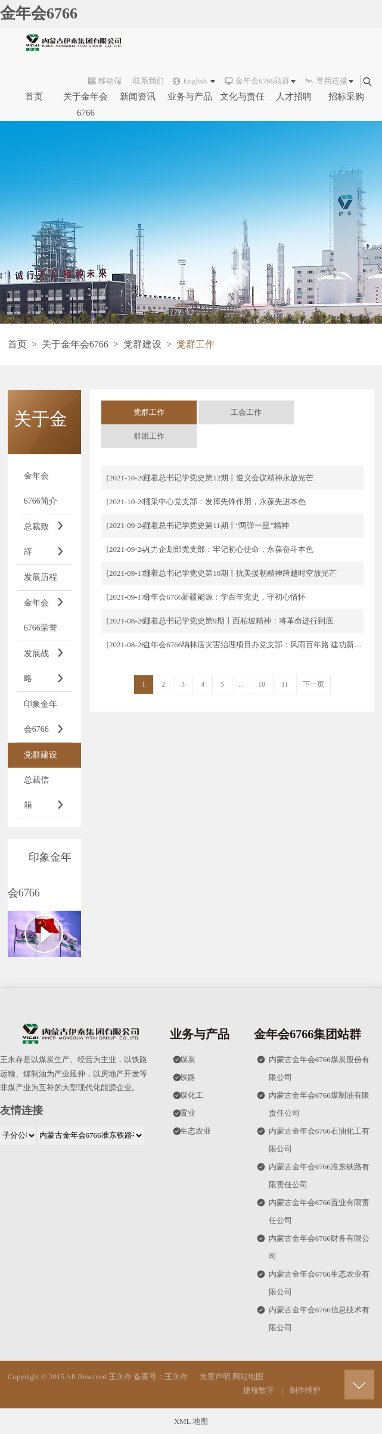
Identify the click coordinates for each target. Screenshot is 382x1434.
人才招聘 (294, 96)
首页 (34, 96)
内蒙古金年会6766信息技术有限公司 (313, 1316)
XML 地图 (191, 1421)
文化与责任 (242, 96)
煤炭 (184, 1060)
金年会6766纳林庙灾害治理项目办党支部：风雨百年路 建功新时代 (256, 644)
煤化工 (188, 1095)
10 (261, 684)
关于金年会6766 (85, 104)
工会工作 (246, 412)
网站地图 (247, 1376)
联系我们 (148, 80)
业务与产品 (189, 96)
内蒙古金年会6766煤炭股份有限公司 (313, 1066)
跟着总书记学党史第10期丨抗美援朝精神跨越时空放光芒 (240, 573)
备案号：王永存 (160, 1376)
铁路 (184, 1078)
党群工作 (148, 412)
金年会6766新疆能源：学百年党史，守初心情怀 (224, 596)
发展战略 (44, 670)
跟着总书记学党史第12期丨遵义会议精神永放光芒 (228, 477)
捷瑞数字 (258, 1390)
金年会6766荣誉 (44, 619)
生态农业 (192, 1131)
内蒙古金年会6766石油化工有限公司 (313, 1137)
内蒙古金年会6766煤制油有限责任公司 (313, 1102)
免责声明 (215, 1376)
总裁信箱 (44, 796)
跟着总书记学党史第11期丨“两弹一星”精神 (216, 525)
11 (284, 684)
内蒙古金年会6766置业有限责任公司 (313, 1209)
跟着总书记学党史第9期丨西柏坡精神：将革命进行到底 (238, 620)
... (241, 684)
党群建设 (142, 344)
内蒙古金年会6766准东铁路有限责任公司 (313, 1173)
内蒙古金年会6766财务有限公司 (313, 1245)
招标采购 (346, 96)
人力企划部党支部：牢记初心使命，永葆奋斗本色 (228, 549)
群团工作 (148, 436)
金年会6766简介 (44, 492)
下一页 (313, 684)
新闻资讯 (138, 96)
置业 (184, 1113)
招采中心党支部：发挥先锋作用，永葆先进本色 (224, 501)
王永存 (120, 1376)
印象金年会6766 (44, 721)
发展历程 (44, 582)
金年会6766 (38, 13)
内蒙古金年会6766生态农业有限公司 (313, 1280)
